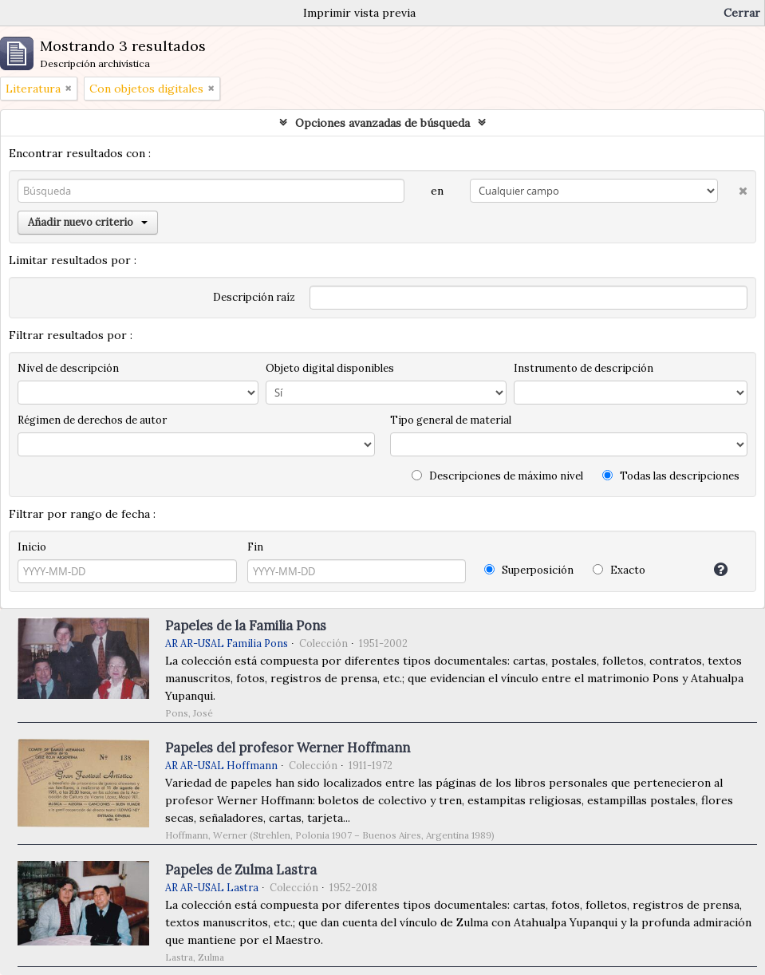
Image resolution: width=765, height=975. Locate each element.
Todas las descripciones (670, 476)
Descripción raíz (254, 297)
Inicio (32, 547)
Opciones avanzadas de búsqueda (382, 123)
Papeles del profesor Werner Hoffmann (287, 748)
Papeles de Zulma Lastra (241, 870)
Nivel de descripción (68, 368)
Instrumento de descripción (583, 368)
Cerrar (742, 13)
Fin (255, 547)
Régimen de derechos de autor (92, 420)
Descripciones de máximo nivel (497, 476)
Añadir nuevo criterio (88, 222)
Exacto (619, 570)
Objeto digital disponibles (330, 368)
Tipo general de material (450, 420)
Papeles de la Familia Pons (245, 626)
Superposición (529, 570)
